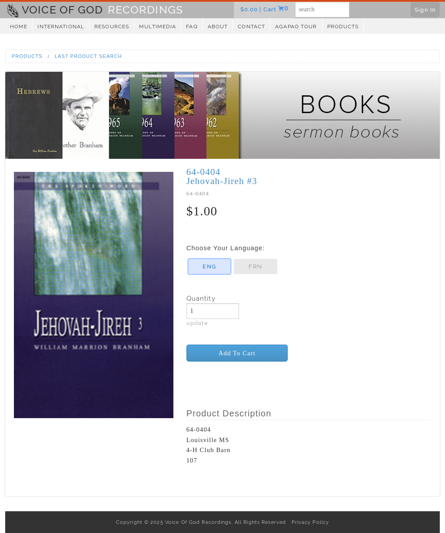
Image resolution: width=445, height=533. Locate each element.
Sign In (425, 9)
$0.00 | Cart (259, 9)
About (218, 26)
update (197, 322)
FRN (255, 266)
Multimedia (157, 26)
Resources (111, 26)
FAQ (191, 26)
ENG (209, 266)
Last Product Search (88, 56)
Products (343, 26)
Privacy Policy (308, 522)
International (60, 26)
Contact (251, 26)
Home (18, 26)
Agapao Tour (296, 26)
